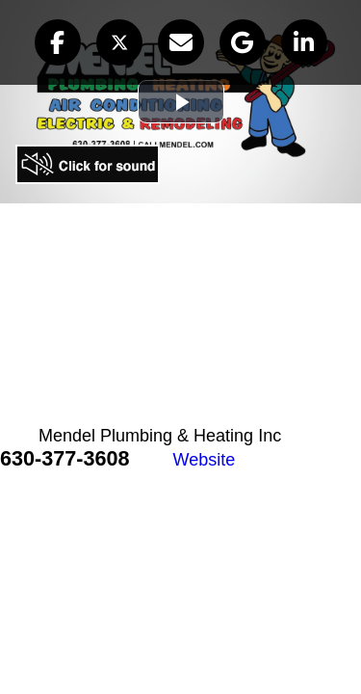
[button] (58, 42)
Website (204, 459)
